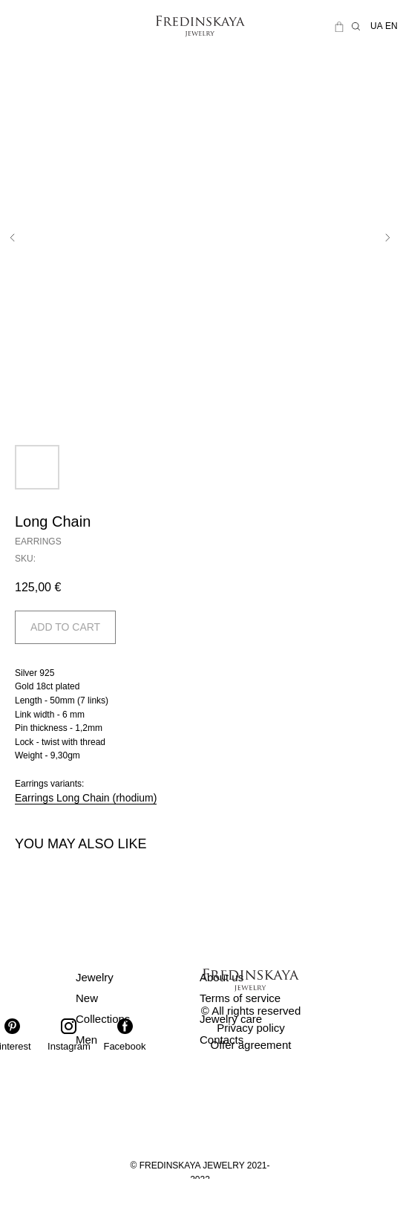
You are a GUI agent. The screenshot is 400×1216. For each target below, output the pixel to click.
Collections (103, 1018)
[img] (43, 26)
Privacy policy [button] (251, 1027)
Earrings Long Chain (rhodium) (86, 798)
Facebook (124, 1046)
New (87, 998)
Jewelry (95, 977)
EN (391, 26)
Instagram (69, 1046)
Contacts (221, 1039)
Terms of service (240, 998)
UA (376, 26)
